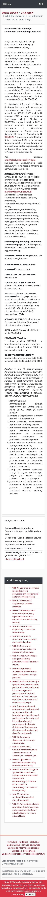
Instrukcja (12, 842)
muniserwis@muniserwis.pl (18, 191)
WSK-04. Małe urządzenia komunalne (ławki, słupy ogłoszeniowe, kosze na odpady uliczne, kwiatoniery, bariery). (25, 616)
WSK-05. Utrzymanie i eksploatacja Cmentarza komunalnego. (23, 629)
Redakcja (23, 842)
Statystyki (34, 842)
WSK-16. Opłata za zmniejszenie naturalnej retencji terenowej (23, 797)
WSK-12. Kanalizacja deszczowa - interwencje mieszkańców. (23, 740)
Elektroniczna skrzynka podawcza (23, 844)
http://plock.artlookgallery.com (20, 160)
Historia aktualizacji (14, 559)
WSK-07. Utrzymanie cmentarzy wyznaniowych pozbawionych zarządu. (24, 649)
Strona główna (10, 12)
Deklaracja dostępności (23, 850)
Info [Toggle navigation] (41, 4)
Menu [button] (7, 4)
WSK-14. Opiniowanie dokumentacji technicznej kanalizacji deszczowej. (24, 762)
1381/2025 (9, 137)
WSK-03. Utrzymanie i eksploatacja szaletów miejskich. (22, 603)
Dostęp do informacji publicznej (23, 847)
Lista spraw (27, 12)
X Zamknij (30, 894)
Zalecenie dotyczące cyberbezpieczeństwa (23, 853)
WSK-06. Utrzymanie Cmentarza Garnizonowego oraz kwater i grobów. (24, 639)
